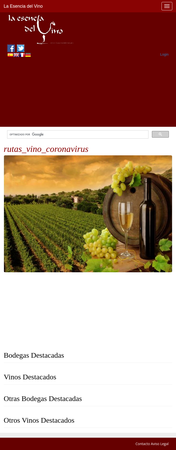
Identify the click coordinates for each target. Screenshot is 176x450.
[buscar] (77, 134)
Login (164, 54)
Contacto (142, 443)
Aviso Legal (160, 443)
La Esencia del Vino (23, 6)
